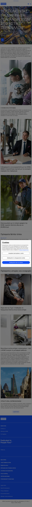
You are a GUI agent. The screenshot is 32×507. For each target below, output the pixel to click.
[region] (16, 253)
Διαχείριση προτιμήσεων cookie (15, 253)
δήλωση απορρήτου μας (24, 249)
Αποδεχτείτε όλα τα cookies (16, 262)
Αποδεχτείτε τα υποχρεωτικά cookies (16, 257)
